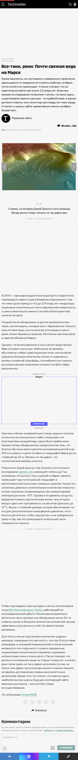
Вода (8, 130)
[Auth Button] (75, 4)
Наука (3, 59)
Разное (11, 59)
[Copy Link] (68, 756)
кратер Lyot (26, 472)
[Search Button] (70, 4)
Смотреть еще (39, 424)
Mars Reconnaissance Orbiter (25, 610)
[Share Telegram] (49, 756)
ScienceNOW (29, 695)
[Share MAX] (29, 756)
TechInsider (17, 4)
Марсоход (29, 130)
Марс (13, 130)
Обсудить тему (67, 125)
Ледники (37, 130)
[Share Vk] (9, 756)
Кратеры (20, 130)
